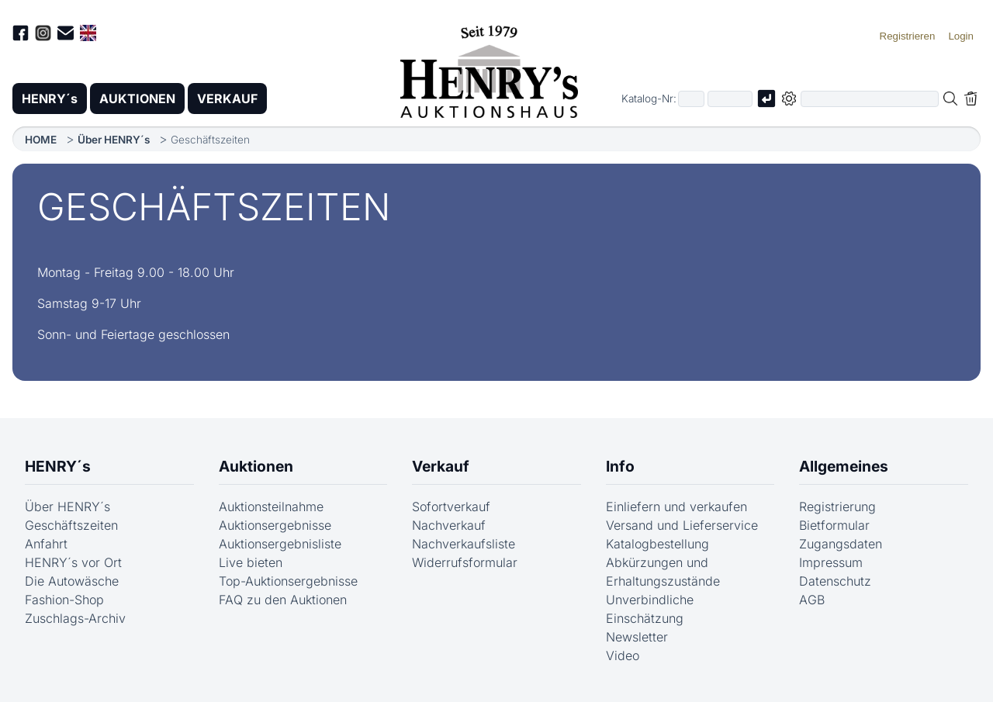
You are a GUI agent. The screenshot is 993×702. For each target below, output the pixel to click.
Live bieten (250, 562)
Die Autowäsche (72, 581)
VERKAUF (227, 98)
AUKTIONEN (137, 98)
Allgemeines (843, 466)
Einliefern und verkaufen (676, 506)
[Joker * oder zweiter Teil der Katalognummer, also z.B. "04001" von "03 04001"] (730, 99)
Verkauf (440, 466)
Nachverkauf (449, 525)
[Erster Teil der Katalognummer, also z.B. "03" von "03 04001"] (691, 99)
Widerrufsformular (464, 562)
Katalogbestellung (657, 544)
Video (622, 655)
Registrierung (837, 506)
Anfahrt (46, 544)
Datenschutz (835, 581)
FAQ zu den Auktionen (283, 599)
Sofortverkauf (451, 506)
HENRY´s (50, 98)
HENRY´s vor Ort (73, 562)
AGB (812, 599)
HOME (41, 139)
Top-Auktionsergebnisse (288, 581)
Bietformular (834, 525)
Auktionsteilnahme (271, 506)
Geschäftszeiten (71, 525)
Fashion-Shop (64, 599)
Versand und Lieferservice (682, 525)
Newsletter (637, 637)
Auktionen (256, 466)
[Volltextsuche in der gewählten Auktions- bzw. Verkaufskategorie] (870, 99)
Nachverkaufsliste (463, 544)
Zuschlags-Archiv (75, 618)
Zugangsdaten (840, 544)
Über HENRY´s (114, 139)
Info (620, 466)
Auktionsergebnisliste (280, 544)
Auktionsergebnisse (275, 525)
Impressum (831, 562)
